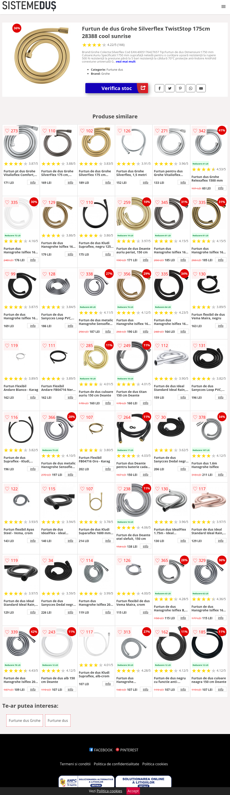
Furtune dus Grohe (24, 720)
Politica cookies (155, 763)
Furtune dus (58, 720)
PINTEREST (127, 750)
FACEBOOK (101, 750)
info (32, 182)
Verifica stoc (125, 88)
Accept (133, 790)
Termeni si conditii (75, 763)
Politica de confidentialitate (116, 763)
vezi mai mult (126, 61)
